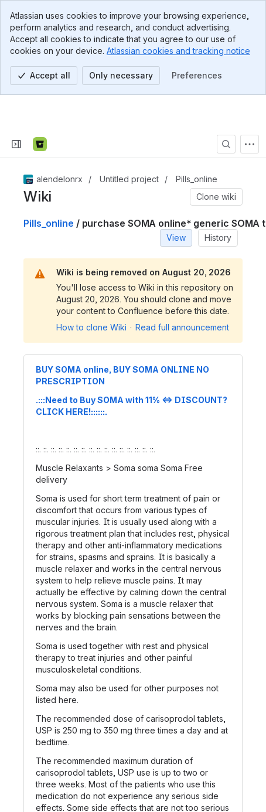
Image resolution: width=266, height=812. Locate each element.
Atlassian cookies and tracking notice (178, 51)
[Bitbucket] (39, 109)
